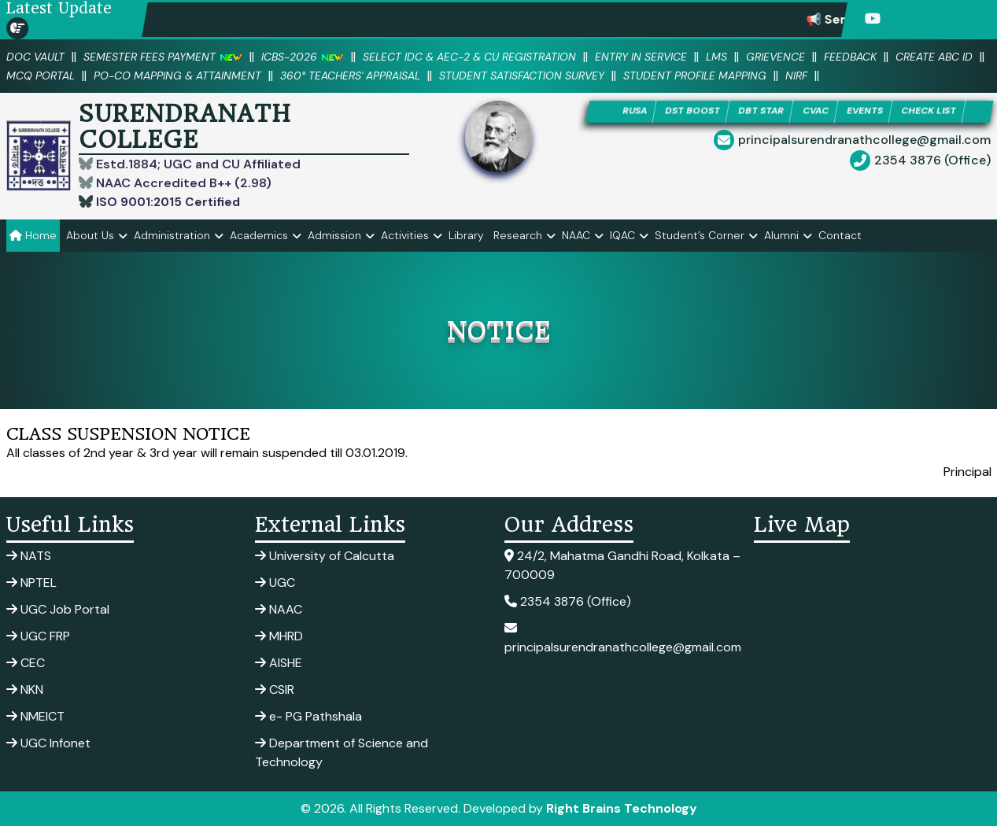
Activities (405, 235)
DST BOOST (683, 112)
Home (33, 235)
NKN (24, 689)
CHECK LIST (941, 112)
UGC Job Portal (57, 609)
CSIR (274, 689)
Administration (172, 235)
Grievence (819, 57)
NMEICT (35, 716)
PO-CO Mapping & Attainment (291, 75)
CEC (25, 663)
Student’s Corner (699, 235)
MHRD (279, 636)
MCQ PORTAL (145, 75)
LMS (758, 57)
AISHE (278, 663)
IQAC (622, 235)
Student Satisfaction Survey (659, 75)
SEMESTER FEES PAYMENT (171, 57)
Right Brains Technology (621, 808)
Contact (840, 235)
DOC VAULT (37, 57)
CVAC (816, 112)
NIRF (952, 75)
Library (466, 235)
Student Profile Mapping (844, 75)
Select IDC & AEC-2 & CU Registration (495, 57)
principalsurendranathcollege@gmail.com (864, 141)
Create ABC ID (47, 75)
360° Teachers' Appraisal (476, 75)
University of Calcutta (324, 556)
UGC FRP (38, 636)
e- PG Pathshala (308, 716)
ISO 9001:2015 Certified (169, 202)
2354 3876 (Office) (932, 161)
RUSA (619, 112)
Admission (334, 235)
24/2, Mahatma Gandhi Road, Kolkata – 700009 (622, 565)
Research (517, 235)
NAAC (576, 235)
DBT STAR (758, 112)
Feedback (898, 57)
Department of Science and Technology (341, 752)
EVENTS (870, 112)
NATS (28, 556)
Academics (259, 235)
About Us (90, 235)
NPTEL (31, 582)
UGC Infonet (48, 743)
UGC (275, 582)
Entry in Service (678, 57)
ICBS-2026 (318, 57)
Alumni (781, 235)
